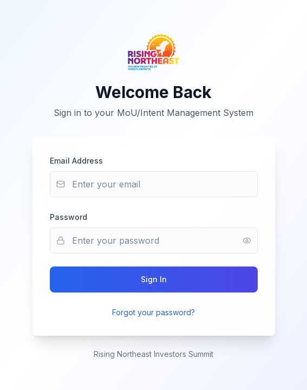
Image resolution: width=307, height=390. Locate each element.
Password (68, 217)
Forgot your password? (153, 312)
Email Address (76, 160)
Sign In (154, 279)
